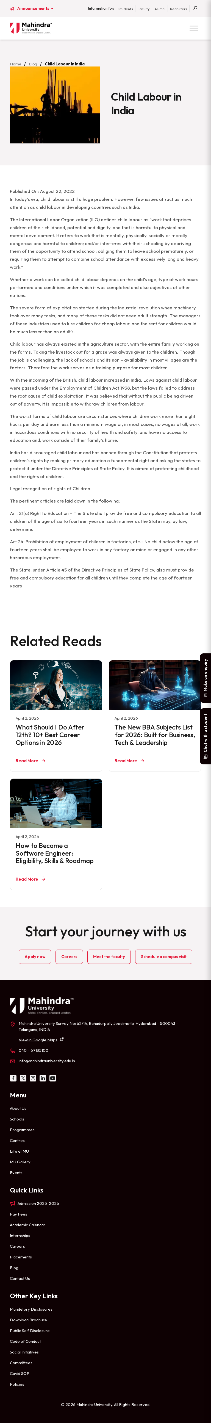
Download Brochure (28, 1319)
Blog (33, 63)
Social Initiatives (24, 1352)
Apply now (35, 956)
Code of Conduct (25, 1341)
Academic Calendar (27, 1224)
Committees (21, 1362)
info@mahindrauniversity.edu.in (47, 1060)
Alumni (159, 9)
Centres (17, 1140)
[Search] (195, 8)
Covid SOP (19, 1373)
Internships (20, 1235)
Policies (17, 1384)
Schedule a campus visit (164, 956)
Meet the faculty (109, 956)
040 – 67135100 (33, 1050)
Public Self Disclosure (30, 1330)
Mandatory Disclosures (31, 1309)
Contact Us (20, 1278)
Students (125, 9)
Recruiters (178, 9)
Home (15, 63)
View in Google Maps (38, 1039)
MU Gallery (20, 1161)
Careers (69, 956)
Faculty (144, 9)
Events (16, 1172)
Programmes (22, 1129)
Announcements (33, 8)
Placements (21, 1257)
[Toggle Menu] (194, 28)
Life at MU (19, 1151)
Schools (17, 1119)
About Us (18, 1108)
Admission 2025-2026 (38, 1203)
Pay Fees (18, 1214)
